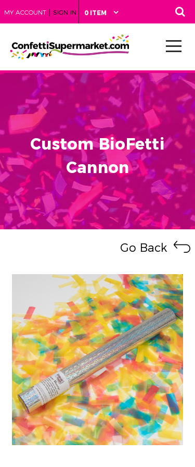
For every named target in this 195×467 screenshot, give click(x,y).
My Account (25, 12)
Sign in (64, 12)
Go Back (143, 248)
